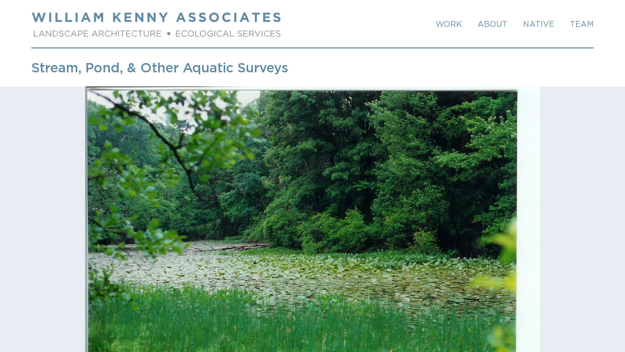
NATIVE (538, 24)
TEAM (582, 24)
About (492, 24)
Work (449, 24)
